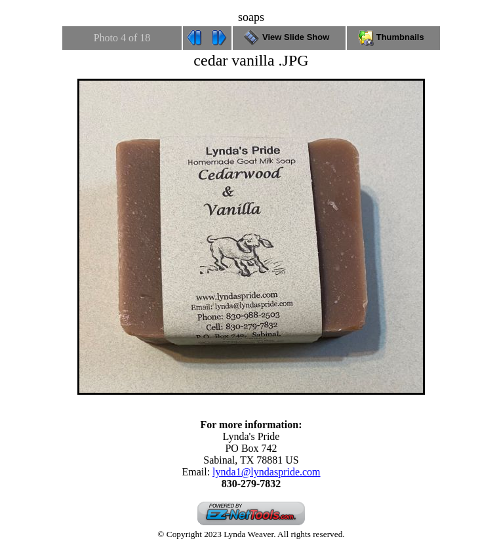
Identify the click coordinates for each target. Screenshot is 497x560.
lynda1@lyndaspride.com (266, 471)
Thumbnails (393, 37)
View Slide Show (289, 37)
